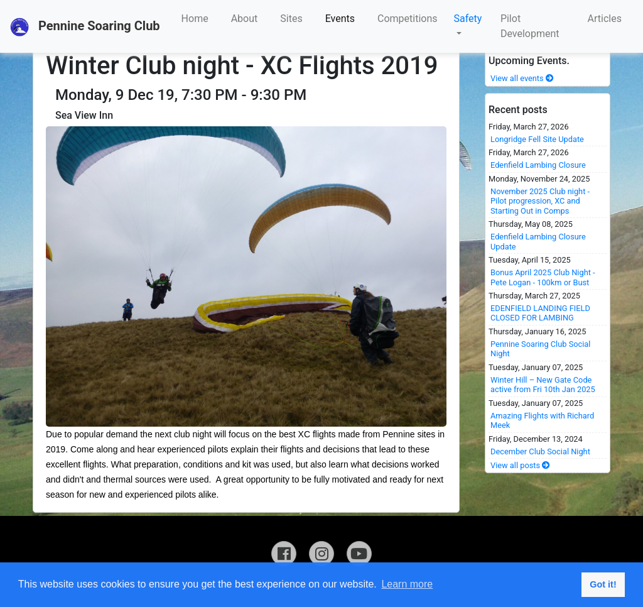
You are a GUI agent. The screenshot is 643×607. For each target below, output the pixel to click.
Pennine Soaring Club (85, 27)
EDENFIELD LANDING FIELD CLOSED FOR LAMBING (540, 313)
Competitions (407, 19)
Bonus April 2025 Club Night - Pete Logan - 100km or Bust (542, 277)
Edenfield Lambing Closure (538, 165)
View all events (522, 78)
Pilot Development (529, 26)
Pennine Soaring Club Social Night (540, 348)
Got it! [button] (603, 584)
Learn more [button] (407, 584)
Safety (468, 19)
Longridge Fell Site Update (537, 139)
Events (340, 19)
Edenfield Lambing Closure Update (538, 241)
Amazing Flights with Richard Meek (542, 420)
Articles (605, 19)
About (244, 19)
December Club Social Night (540, 451)
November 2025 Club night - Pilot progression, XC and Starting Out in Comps (540, 201)
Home (194, 19)
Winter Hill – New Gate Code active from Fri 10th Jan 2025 (542, 384)
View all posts (520, 465)
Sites (291, 19)
